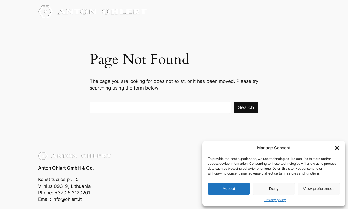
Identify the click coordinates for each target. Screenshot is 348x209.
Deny (273, 188)
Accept (229, 188)
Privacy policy (275, 200)
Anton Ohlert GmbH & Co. (66, 168)
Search (246, 107)
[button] (337, 148)
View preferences (319, 188)
